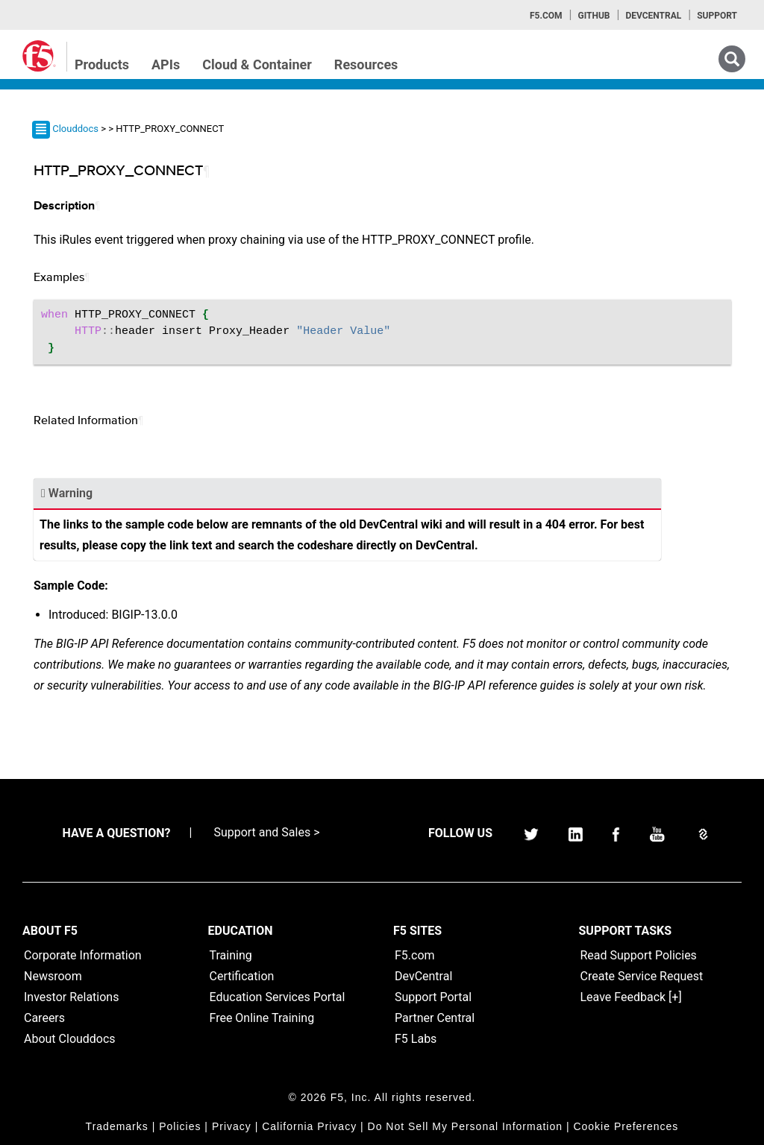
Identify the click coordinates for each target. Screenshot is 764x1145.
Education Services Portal (277, 997)
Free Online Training (262, 1018)
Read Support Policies (638, 955)
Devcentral (653, 15)
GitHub (593, 15)
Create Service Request (642, 976)
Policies (180, 1126)
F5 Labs (415, 1039)
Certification (242, 976)
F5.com (546, 15)
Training (231, 955)
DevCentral (423, 976)
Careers (44, 1018)
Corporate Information (83, 955)
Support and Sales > (266, 832)
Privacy (231, 1126)
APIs (165, 64)
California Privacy (309, 1126)
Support (717, 15)
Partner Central (435, 1018)
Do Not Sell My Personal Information (465, 1126)
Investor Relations (71, 997)
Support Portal (433, 997)
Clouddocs (75, 128)
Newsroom (53, 976)
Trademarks (117, 1126)
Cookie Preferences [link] (625, 1126)
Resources (366, 64)
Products (102, 64)
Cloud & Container (257, 64)
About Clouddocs (70, 1039)
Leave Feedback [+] (631, 997)
